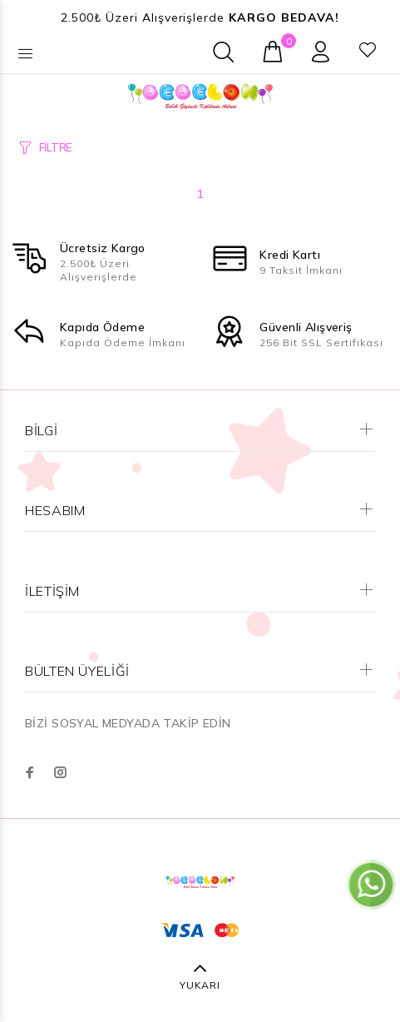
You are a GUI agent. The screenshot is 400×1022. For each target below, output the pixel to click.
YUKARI (200, 985)
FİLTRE (55, 147)
